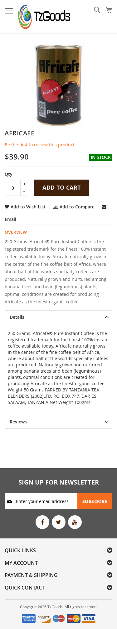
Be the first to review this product (40, 145)
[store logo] (44, 16)
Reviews (18, 422)
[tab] (58, 317)
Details (17, 317)
